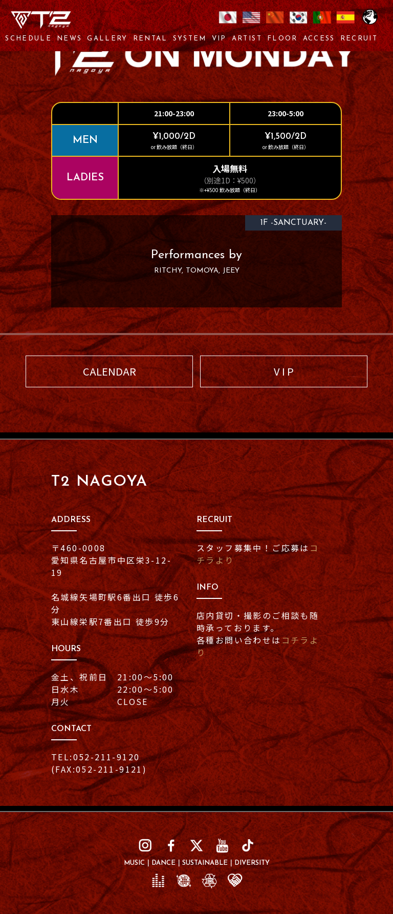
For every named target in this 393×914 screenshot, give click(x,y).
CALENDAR (109, 371)
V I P (284, 371)
